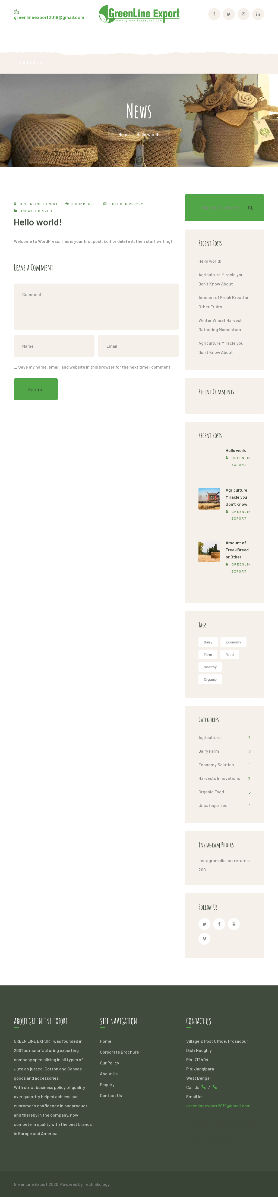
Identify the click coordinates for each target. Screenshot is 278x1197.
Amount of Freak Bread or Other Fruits (223, 302)
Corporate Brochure (119, 1051)
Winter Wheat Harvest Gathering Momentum (220, 325)
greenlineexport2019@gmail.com (49, 17)
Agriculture (209, 737)
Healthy (210, 666)
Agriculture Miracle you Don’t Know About (221, 279)
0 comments (83, 204)
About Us (109, 1073)
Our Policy (109, 1062)
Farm (208, 654)
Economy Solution (216, 764)
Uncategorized (36, 211)
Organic (210, 679)
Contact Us (111, 1095)
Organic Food (211, 791)
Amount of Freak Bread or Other (237, 549)
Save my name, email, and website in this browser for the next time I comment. (95, 366)
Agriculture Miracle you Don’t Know (236, 497)
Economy (233, 642)
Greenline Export (39, 204)
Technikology (96, 1184)
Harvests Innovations (219, 778)
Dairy (208, 642)
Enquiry (107, 1084)
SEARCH (250, 207)
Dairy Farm (208, 750)
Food (230, 654)
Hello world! (210, 260)
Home (124, 134)
